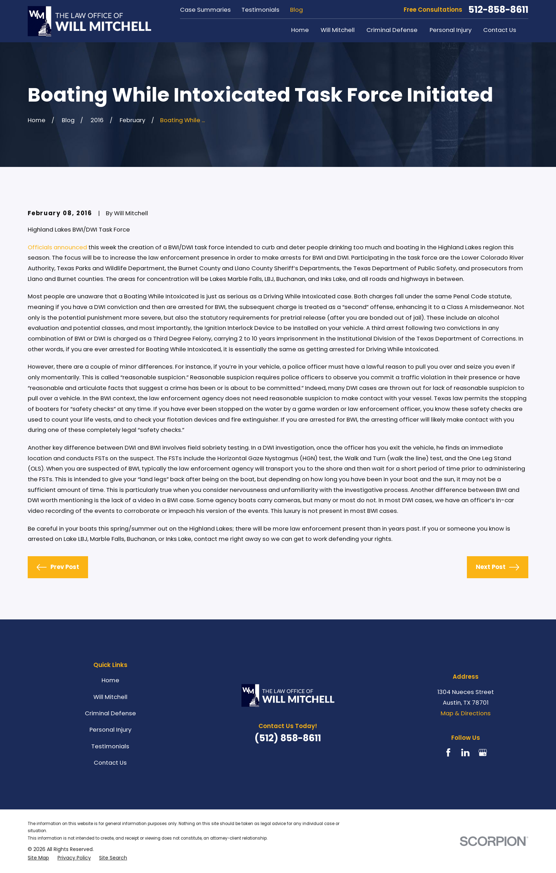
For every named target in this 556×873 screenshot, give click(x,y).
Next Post (497, 567)
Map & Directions (466, 713)
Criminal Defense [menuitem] (392, 30)
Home (110, 680)
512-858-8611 (498, 9)
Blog (296, 10)
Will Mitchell (110, 697)
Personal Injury (110, 730)
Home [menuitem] (300, 30)
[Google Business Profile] (483, 752)
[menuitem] (38, 857)
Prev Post (58, 567)
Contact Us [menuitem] (499, 30)
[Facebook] (448, 752)
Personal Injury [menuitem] (450, 30)
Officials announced (57, 247)
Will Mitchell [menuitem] (338, 30)
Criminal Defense (110, 713)
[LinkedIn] (465, 752)
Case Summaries (205, 10)
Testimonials (260, 10)
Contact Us (110, 763)
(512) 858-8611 (288, 738)
